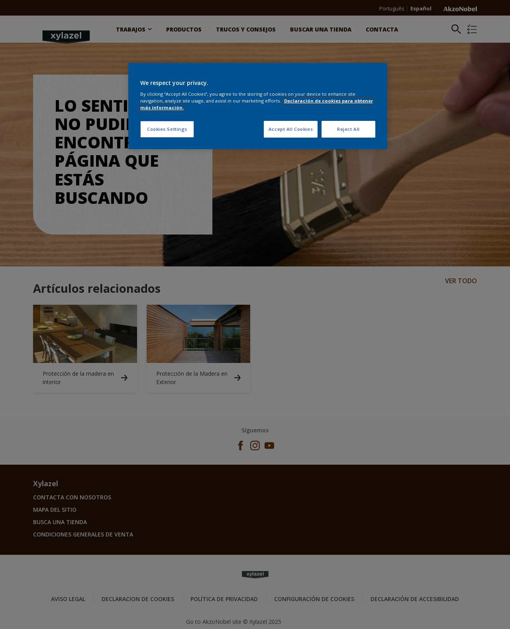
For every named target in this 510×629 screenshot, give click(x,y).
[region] (257, 106)
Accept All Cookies (291, 129)
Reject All (348, 129)
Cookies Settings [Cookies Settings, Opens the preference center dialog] (167, 129)
